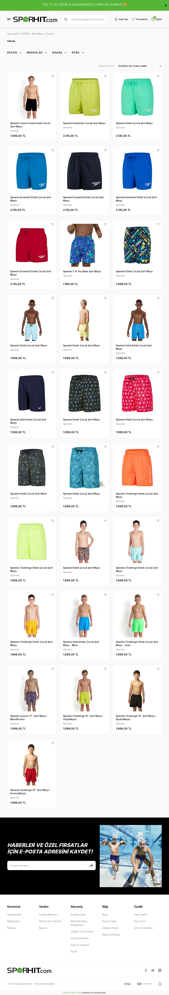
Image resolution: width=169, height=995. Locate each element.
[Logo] (35, 19)
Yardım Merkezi (48, 914)
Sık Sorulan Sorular (50, 921)
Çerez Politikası (80, 938)
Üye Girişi (139, 921)
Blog (104, 914)
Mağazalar (13, 921)
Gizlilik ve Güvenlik (82, 931)
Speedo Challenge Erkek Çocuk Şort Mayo (137, 495)
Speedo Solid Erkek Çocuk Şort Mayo (134, 347)
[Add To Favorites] (53, 76)
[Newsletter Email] (51, 865)
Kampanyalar (78, 914)
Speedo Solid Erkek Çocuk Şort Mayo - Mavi (81, 643)
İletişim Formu (110, 928)
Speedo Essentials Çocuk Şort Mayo (84, 123)
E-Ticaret (77, 993)
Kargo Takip (109, 921)
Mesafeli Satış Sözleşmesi (79, 923)
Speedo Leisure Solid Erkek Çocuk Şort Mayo (30, 125)
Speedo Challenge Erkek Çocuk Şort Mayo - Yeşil (137, 643)
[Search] (83, 19)
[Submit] (91, 865)
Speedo (14, 130)
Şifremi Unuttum (143, 928)
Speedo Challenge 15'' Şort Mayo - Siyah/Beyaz (136, 717)
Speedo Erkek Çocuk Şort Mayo (134, 123)
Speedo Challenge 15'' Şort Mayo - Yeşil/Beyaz (83, 717)
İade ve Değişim (80, 945)
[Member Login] (121, 19)
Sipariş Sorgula (111, 934)
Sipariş (43, 928)
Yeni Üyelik (140, 914)
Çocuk (50, 33)
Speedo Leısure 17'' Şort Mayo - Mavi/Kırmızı (29, 717)
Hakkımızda (14, 914)
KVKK (74, 951)
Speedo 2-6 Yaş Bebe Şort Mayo (82, 271)
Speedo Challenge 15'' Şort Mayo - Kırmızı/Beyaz (30, 792)
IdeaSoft (67, 992)
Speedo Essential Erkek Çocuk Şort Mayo (30, 199)
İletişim (11, 928)
